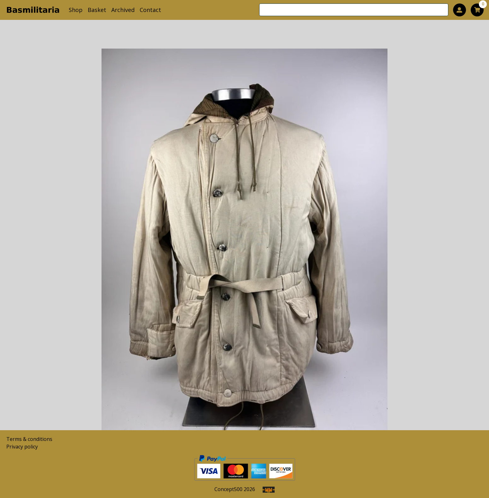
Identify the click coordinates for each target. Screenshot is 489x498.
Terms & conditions (29, 439)
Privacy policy (22, 446)
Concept (228, 489)
